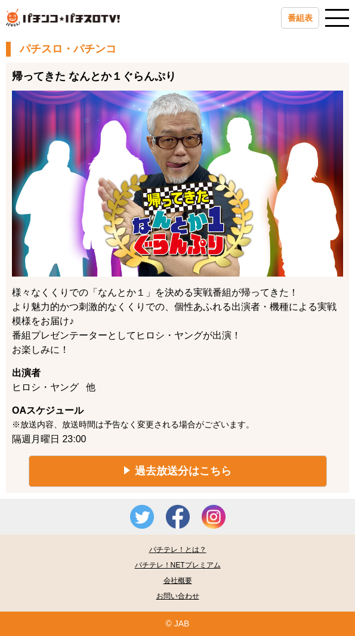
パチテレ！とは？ (177, 549)
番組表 (300, 18)
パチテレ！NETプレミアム (178, 565)
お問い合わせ (177, 596)
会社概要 (177, 580)
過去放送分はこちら (183, 471)
